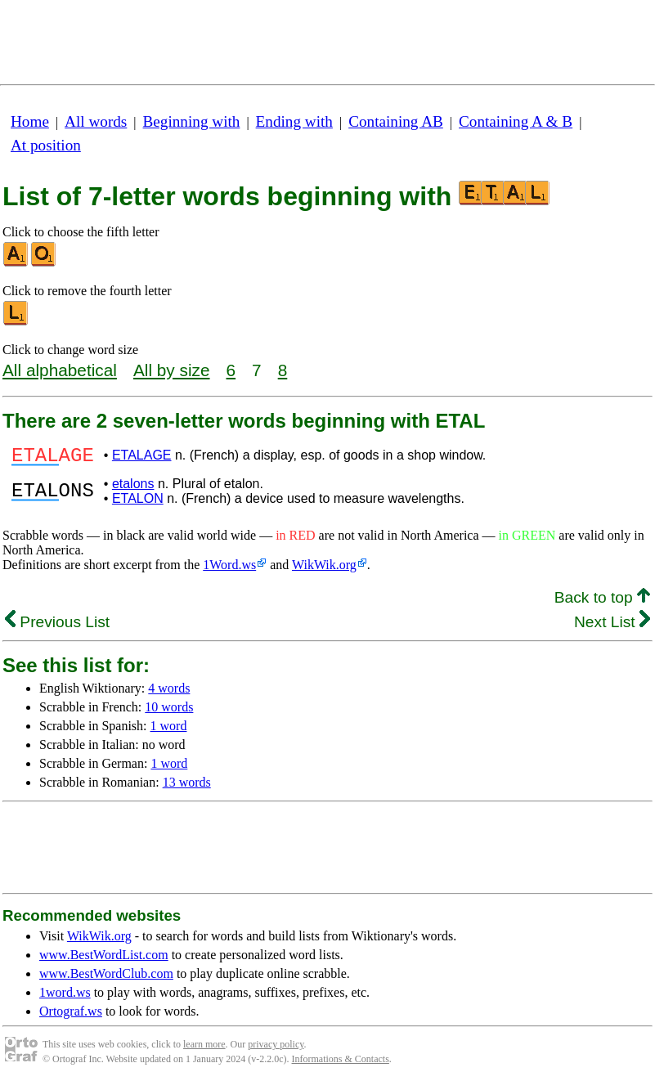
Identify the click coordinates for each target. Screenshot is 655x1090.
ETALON (138, 503)
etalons (133, 489)
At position (46, 145)
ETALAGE (142, 457)
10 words (169, 712)
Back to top (602, 602)
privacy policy (275, 1049)
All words (96, 121)
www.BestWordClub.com (106, 978)
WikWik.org (324, 569)
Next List (612, 626)
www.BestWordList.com (103, 960)
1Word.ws (229, 569)
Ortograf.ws (70, 1016)
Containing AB (395, 121)
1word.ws (65, 997)
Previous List (57, 626)
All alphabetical (59, 370)
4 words (169, 693)
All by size (171, 370)
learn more (204, 1049)
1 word (168, 731)
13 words (187, 787)
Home (30, 121)
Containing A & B (515, 121)
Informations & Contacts (340, 1064)
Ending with (294, 121)
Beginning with (191, 121)
